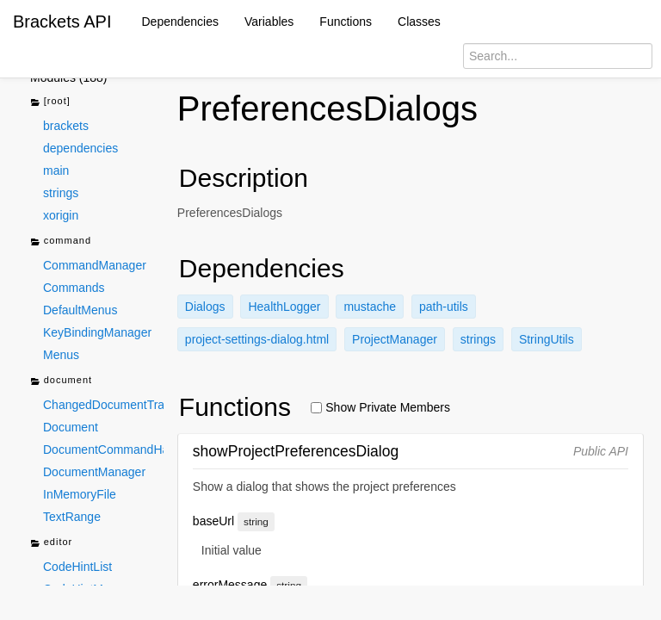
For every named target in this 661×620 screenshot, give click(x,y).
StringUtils (546, 339)
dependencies (80, 148)
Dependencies (180, 21)
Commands (74, 287)
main (56, 170)
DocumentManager (94, 472)
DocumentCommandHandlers (103, 449)
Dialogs (205, 306)
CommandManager (94, 265)
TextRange (72, 517)
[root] (50, 102)
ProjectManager (394, 339)
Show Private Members (380, 407)
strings (60, 193)
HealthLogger (284, 306)
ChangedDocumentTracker (103, 405)
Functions (345, 21)
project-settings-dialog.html (257, 339)
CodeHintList (77, 567)
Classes (419, 21)
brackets (66, 126)
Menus (61, 355)
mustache (369, 306)
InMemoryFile (79, 494)
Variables (268, 21)
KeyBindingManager (97, 332)
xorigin (60, 215)
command (60, 241)
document (61, 381)
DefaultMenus (80, 310)
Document (70, 427)
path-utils (443, 306)
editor (51, 542)
